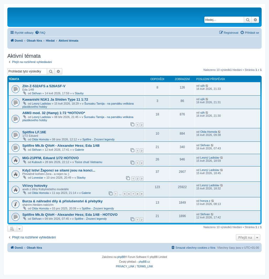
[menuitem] (40, 33)
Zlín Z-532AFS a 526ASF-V (43, 86)
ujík (202, 85)
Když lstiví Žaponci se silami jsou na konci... (58, 170)
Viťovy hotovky (35, 186)
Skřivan (37, 93)
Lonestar (37, 177)
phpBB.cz (144, 261)
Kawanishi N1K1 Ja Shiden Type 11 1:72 (55, 99)
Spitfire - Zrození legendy (98, 139)
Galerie (79, 149)
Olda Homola (40, 139)
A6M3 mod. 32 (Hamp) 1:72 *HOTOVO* (53, 113)
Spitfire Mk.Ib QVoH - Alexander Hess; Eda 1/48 (61, 146)
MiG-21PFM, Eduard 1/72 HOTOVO (50, 158)
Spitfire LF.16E (34, 132)
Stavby (79, 93)
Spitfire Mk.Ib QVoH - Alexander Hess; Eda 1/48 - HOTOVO (70, 215)
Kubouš (37, 162)
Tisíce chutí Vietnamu (88, 162)
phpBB (121, 257)
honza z (205, 200)
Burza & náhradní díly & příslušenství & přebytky (62, 201)
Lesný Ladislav (41, 103)
